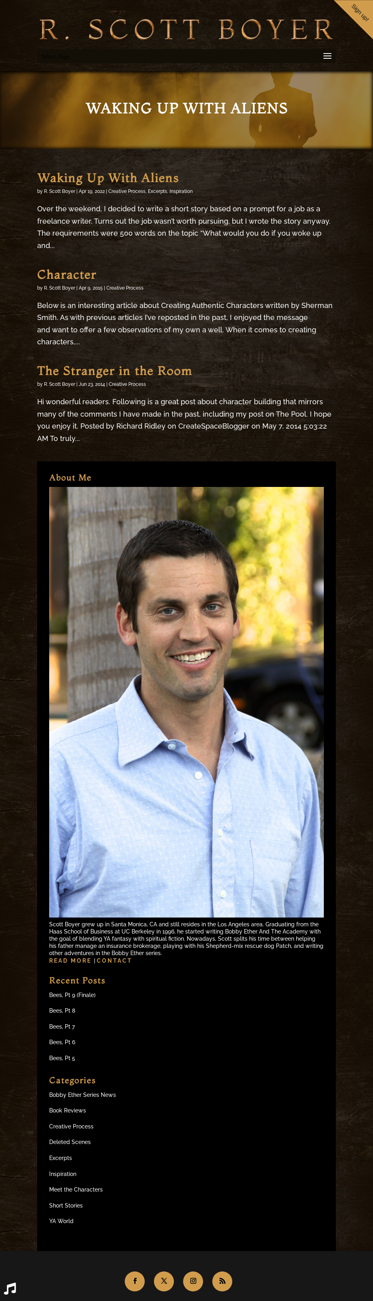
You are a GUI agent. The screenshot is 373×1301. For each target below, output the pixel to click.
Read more (71, 960)
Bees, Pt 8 (62, 1010)
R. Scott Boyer (59, 191)
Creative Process (127, 191)
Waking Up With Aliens (108, 178)
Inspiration (181, 191)
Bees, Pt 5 (62, 1058)
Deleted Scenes (70, 1142)
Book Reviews (67, 1110)
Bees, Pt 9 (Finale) (72, 995)
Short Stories (66, 1205)
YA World (61, 1221)
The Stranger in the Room (114, 370)
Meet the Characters (76, 1189)
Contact (114, 960)
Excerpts (157, 191)
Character (66, 274)
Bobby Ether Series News (82, 1095)
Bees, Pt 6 (62, 1042)
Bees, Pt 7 (62, 1026)
